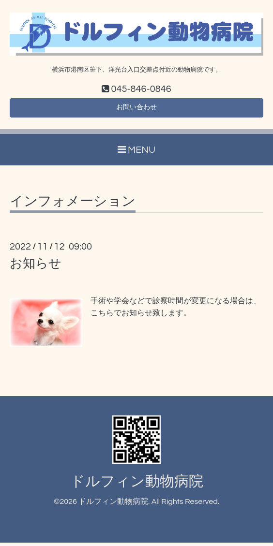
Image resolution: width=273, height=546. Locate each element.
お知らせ (35, 267)
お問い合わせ (136, 110)
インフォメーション (73, 205)
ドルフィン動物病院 (136, 484)
